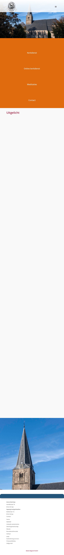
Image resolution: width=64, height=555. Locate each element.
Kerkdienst (32, 52)
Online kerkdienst (32, 68)
